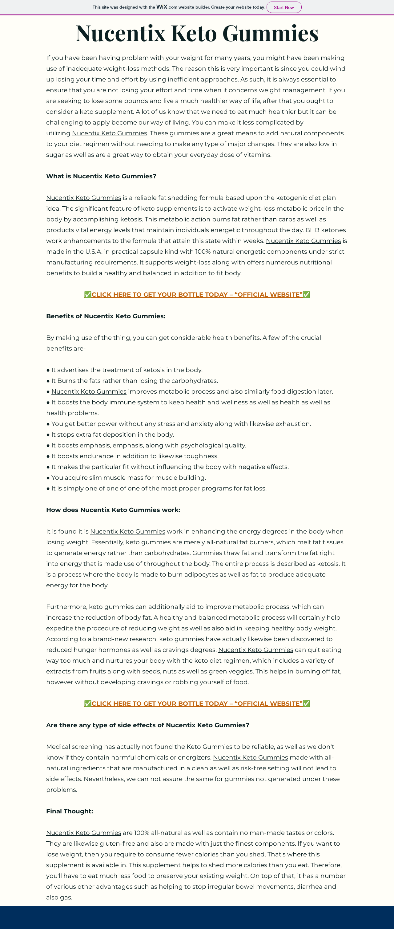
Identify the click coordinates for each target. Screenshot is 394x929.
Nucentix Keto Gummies (109, 133)
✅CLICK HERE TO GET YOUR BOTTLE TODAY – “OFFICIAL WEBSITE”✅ (197, 294)
